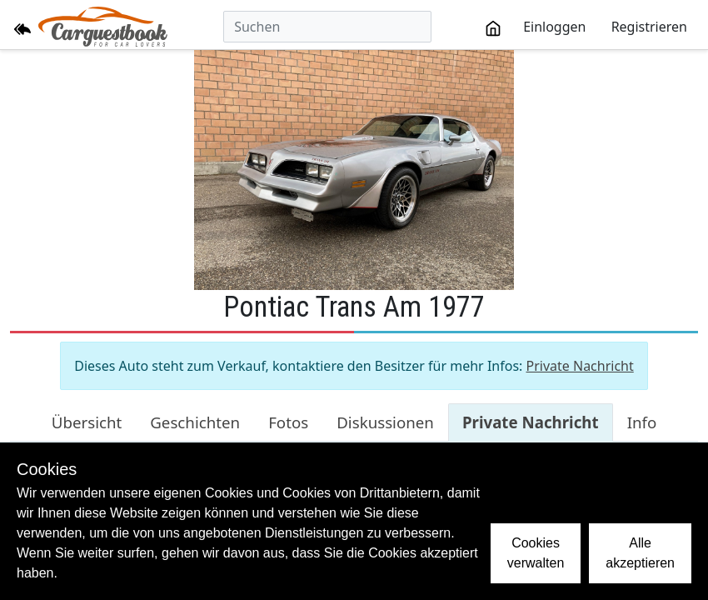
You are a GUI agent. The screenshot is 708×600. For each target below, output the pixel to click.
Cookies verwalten (535, 553)
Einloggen (554, 27)
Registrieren (649, 27)
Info (642, 422)
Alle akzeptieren (640, 553)
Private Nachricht (580, 366)
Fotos (288, 422)
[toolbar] (586, 26)
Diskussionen (385, 422)
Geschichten (195, 422)
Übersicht (87, 422)
